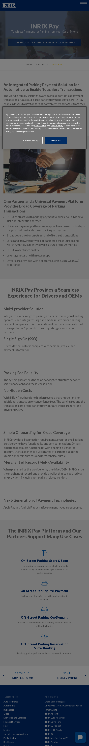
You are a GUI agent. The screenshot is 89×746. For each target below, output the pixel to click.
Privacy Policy (57, 126)
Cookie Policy (40, 126)
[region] (44, 127)
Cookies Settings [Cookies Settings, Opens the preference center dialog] (31, 140)
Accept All (56, 140)
